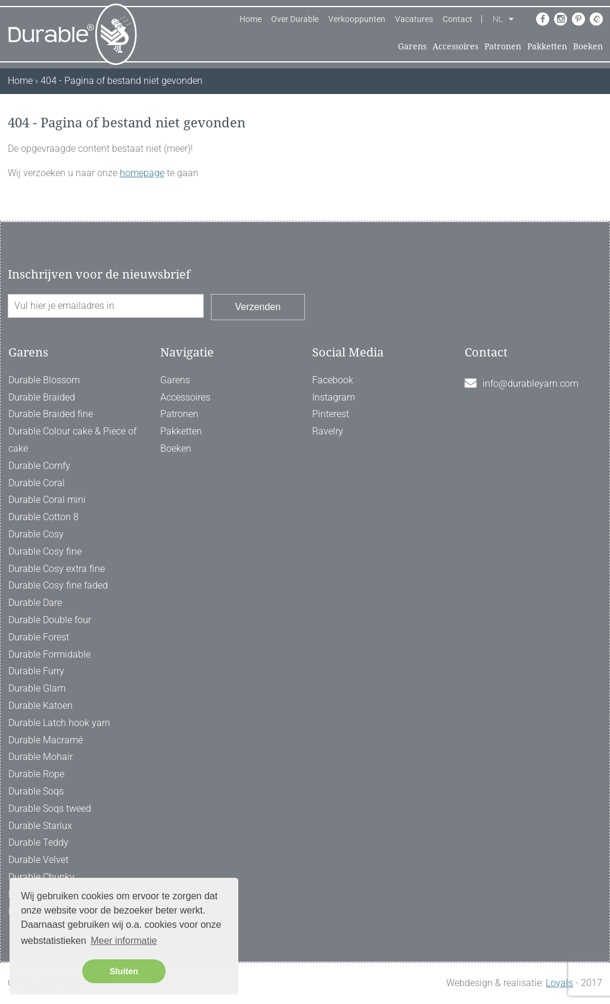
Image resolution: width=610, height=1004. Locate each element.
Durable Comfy (39, 465)
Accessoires (455, 46)
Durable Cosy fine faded (58, 585)
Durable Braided (41, 397)
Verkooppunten (356, 19)
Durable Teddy (38, 842)
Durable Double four (49, 619)
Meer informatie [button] (124, 941)
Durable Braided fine (50, 414)
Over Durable (295, 19)
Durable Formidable (49, 654)
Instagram (333, 397)
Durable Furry (36, 671)
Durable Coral (36, 483)
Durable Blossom (44, 380)
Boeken (588, 46)
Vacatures (414, 19)
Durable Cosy (36, 534)
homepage (142, 173)
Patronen (502, 46)
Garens (412, 46)
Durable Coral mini (47, 499)
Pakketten (547, 46)
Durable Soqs (36, 791)
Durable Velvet (38, 859)
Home (250, 19)
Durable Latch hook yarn (59, 722)
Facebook (332, 380)
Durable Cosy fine (45, 551)
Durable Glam (37, 688)
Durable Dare (35, 602)
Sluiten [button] (124, 971)
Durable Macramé (45, 740)
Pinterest (330, 414)
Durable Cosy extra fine (56, 568)
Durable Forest (38, 637)
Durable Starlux (40, 825)
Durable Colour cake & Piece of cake (72, 440)
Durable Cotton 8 (43, 517)
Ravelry (327, 431)
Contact (457, 19)
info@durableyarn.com (530, 383)
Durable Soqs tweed (49, 808)
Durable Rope (36, 774)
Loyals (559, 983)
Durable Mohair (40, 756)
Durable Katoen (40, 705)
